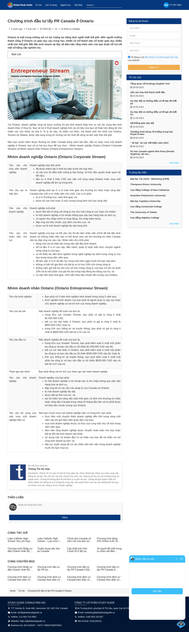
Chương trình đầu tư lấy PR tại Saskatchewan (48, 570)
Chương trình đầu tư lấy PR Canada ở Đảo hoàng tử (79, 570)
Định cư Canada (72, 29)
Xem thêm (174, 163)
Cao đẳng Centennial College (146, 206)
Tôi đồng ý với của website (153, 58)
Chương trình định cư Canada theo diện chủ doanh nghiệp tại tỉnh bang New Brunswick (79, 581)
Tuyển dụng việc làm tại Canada (48, 550)
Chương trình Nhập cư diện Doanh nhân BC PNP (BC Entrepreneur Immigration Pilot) (20, 552)
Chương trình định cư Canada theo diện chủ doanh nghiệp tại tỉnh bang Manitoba (109, 581)
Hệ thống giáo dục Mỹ (142, 123)
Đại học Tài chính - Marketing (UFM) (149, 179)
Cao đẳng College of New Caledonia (149, 190)
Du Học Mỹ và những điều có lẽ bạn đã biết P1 (153, 113)
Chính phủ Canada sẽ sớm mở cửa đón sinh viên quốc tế (79, 541)
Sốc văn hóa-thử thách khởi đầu (147, 92)
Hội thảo (78, 5)
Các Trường (51, 5)
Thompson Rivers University (145, 184)
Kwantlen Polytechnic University (148, 195)
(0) (47, 29)
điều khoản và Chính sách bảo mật (161, 57)
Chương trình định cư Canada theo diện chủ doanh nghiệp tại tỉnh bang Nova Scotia (49, 581)
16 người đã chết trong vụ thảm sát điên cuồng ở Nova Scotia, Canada (109, 552)
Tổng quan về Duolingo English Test (150, 83)
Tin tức (38, 5)
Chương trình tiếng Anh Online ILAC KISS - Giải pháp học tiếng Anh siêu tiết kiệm (109, 542)
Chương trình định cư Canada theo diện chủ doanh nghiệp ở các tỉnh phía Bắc (20, 581)
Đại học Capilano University (145, 201)
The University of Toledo (143, 212)
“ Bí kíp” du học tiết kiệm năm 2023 (149, 142)
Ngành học (65, 5)
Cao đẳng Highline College (144, 217)
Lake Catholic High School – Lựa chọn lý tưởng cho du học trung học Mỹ (49, 542)
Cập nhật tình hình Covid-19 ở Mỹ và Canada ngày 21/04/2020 (77, 552)
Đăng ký (154, 67)
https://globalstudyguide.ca (32, 621)
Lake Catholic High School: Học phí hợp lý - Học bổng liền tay (20, 541)
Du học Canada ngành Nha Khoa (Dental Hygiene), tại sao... (152, 152)
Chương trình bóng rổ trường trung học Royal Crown (151, 133)
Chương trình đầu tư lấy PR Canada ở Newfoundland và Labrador (108, 571)
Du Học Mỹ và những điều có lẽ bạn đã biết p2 (153, 102)
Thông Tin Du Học (39, 469)
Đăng (64, 517)
